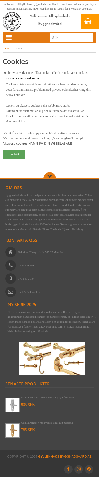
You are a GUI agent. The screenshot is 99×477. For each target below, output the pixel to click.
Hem (6, 48)
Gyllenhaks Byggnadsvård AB (65, 456)
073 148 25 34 (26, 278)
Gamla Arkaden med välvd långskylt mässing (47, 422)
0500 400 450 (26, 265)
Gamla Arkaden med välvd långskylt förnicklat (48, 397)
